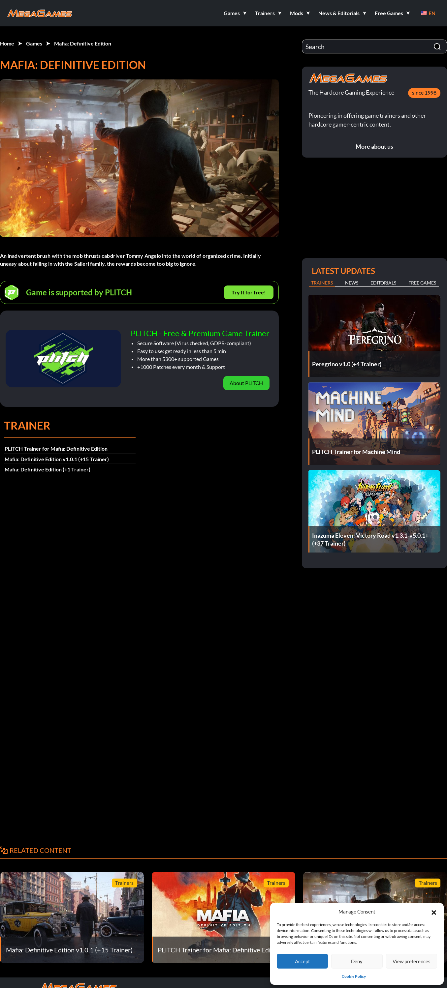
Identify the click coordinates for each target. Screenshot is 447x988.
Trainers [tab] (322, 282)
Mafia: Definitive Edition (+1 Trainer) (47, 469)
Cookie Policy (354, 976)
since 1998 (424, 92)
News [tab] (351, 282)
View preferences (412, 961)
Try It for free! (249, 292)
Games (34, 43)
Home (7, 43)
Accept (302, 961)
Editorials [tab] (383, 282)
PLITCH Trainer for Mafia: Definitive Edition (56, 448)
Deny (357, 961)
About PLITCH (246, 383)
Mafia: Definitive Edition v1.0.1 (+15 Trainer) (57, 459)
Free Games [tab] (422, 282)
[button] (434, 911)
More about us (374, 146)
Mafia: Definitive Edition (82, 43)
